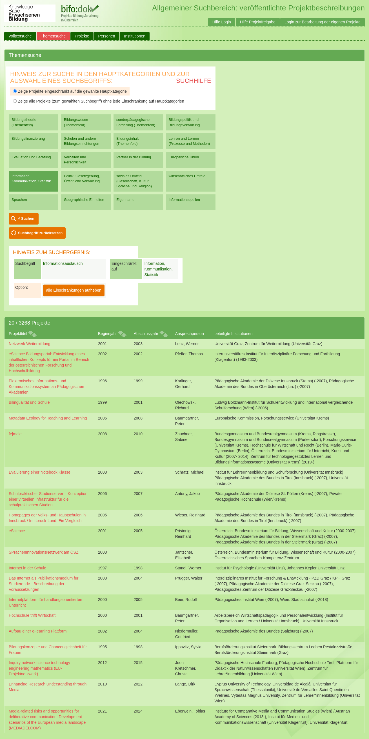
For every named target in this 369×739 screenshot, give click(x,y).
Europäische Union (184, 157)
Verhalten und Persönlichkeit (75, 159)
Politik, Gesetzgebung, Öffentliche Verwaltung (82, 178)
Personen (106, 36)
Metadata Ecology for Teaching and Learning (48, 418)
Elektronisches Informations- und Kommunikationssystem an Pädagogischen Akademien (46, 386)
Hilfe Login (221, 22)
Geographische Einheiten (84, 199)
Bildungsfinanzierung (28, 138)
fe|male (15, 434)
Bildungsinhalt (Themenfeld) (127, 141)
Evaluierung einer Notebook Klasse (39, 472)
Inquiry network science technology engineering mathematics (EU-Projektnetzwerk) (39, 668)
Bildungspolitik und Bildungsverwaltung (184, 122)
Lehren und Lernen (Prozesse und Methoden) (189, 141)
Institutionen (135, 36)
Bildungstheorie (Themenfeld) (24, 122)
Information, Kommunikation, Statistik (31, 178)
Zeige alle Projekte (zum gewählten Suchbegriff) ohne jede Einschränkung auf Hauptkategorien (98, 101)
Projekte (82, 36)
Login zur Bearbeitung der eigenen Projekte (322, 22)
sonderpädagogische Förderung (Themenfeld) (135, 122)
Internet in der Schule (27, 568)
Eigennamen (126, 199)
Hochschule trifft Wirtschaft (32, 615)
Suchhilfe (193, 80)
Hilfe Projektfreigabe (257, 22)
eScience (17, 531)
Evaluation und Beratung (31, 157)
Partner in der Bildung (133, 157)
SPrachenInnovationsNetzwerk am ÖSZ (43, 552)
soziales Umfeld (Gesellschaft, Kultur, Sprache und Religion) (134, 181)
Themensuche (53, 36)
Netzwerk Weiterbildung (29, 343)
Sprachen (19, 199)
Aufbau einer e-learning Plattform (37, 631)
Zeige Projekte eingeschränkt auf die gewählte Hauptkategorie (70, 91)
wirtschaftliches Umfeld (187, 176)
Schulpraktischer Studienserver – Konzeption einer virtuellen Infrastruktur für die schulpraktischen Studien (48, 499)
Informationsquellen (184, 199)
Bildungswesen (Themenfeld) (76, 122)
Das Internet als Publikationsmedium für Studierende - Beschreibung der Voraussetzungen (43, 584)
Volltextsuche (20, 36)
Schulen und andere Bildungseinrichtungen (81, 141)
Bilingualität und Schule (29, 402)
